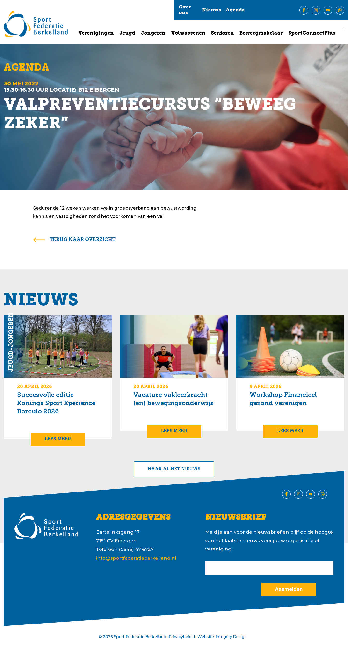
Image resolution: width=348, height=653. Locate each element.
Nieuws (211, 10)
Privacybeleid (182, 636)
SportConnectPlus (311, 33)
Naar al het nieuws (174, 469)
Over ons (185, 10)
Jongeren (153, 33)
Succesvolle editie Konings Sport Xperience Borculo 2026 (56, 403)
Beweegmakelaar (261, 33)
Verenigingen (96, 33)
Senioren (222, 33)
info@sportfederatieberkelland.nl (136, 558)
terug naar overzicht (83, 239)
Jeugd (127, 33)
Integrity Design (231, 636)
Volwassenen (188, 33)
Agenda (235, 10)
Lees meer (58, 439)
